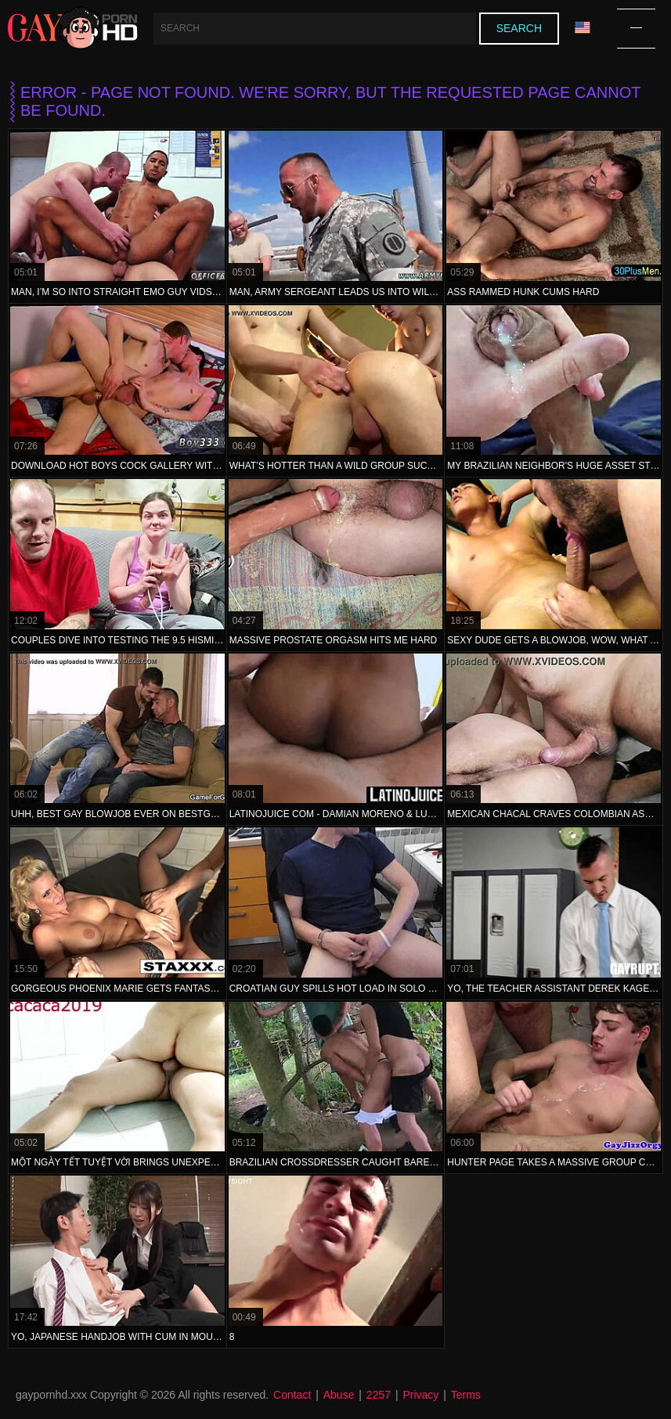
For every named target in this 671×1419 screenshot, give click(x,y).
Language (582, 27)
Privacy (420, 1394)
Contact (292, 1394)
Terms (466, 1394)
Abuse (339, 1394)
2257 (378, 1394)
